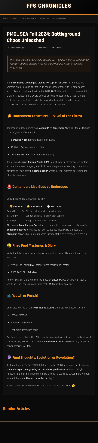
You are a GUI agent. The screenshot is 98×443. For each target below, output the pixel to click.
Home (5, 18)
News (14, 18)
